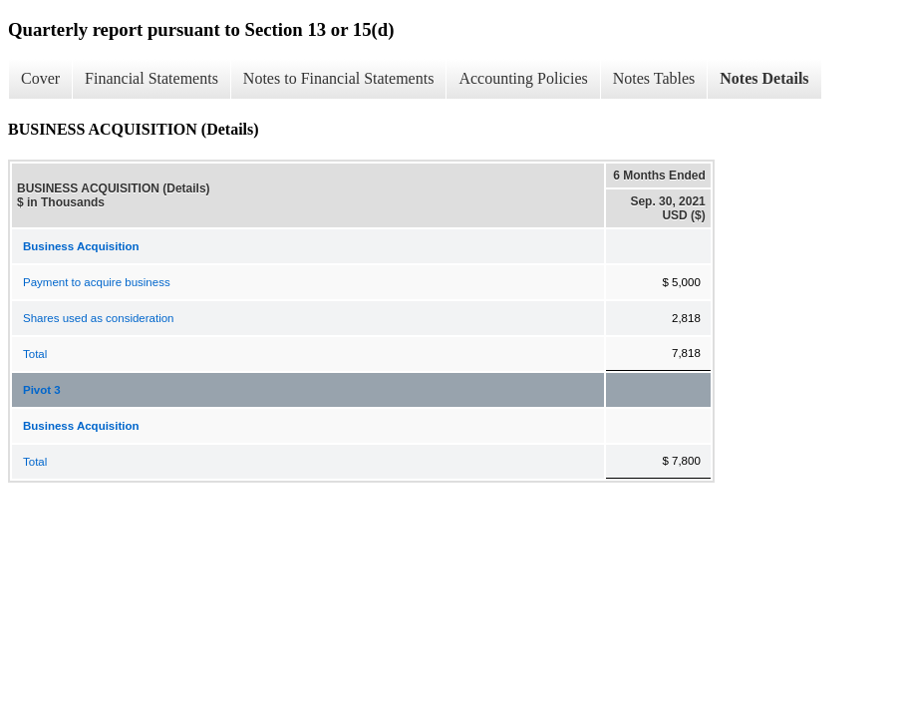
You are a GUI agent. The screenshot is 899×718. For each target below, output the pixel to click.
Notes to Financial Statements (339, 78)
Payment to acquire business (96, 282)
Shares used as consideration (98, 318)
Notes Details (764, 78)
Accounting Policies (522, 78)
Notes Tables (654, 78)
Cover (40, 78)
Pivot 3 (42, 390)
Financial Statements (151, 78)
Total (35, 354)
